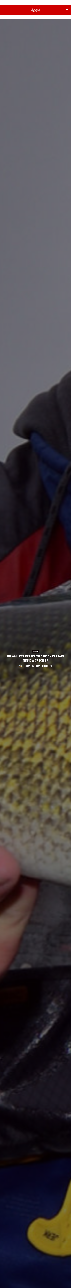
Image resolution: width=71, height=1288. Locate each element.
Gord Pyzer (28, 666)
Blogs (35, 651)
